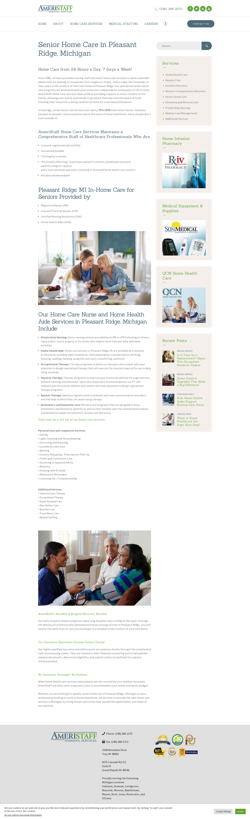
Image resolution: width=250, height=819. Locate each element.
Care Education (184, 414)
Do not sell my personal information (23, 815)
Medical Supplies (184, 351)
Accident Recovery (176, 85)
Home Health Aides (185, 394)
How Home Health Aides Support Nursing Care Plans (190, 401)
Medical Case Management (181, 113)
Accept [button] (240, 811)
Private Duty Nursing (177, 108)
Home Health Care (176, 74)
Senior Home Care (176, 96)
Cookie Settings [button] (223, 811)
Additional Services (176, 118)
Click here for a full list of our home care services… (72, 419)
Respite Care (173, 80)
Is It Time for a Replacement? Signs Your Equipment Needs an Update (191, 360)
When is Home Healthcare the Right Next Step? (189, 421)
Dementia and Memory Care (181, 102)
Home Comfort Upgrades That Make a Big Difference (191, 382)
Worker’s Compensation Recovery (185, 91)
